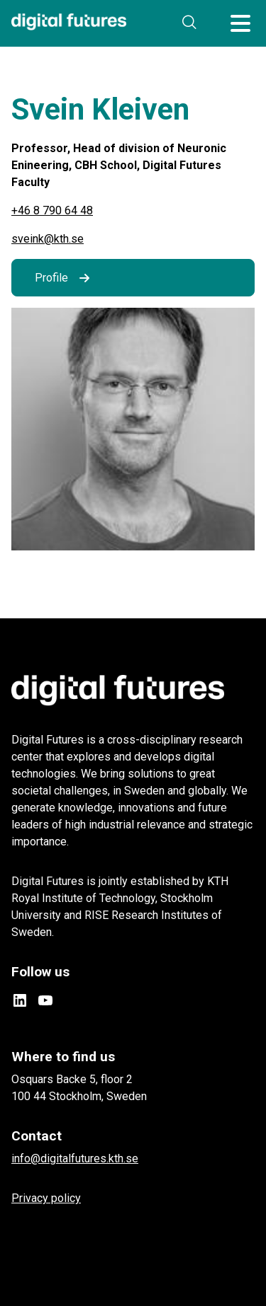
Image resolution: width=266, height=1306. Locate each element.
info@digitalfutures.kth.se (74, 1158)
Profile (51, 277)
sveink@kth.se (47, 238)
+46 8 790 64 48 (52, 210)
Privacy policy (46, 1198)
